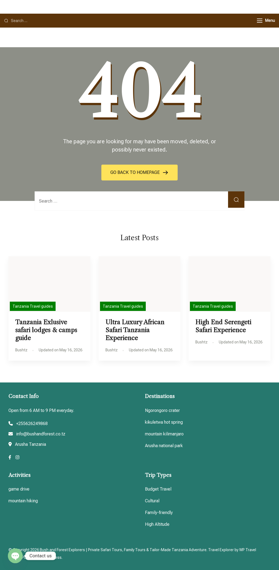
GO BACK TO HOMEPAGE (135, 172)
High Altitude (157, 524)
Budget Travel (158, 489)
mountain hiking (23, 500)
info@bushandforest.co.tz (40, 434)
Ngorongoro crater (162, 410)
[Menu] (259, 21)
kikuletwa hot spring (164, 422)
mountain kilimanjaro (164, 434)
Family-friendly (159, 512)
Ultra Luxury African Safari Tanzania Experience (134, 330)
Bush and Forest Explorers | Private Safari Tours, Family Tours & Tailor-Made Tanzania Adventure (123, 550)
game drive (18, 489)
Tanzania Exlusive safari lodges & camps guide (46, 330)
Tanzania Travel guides (33, 306)
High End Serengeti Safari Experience (223, 326)
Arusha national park (164, 445)
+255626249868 (32, 423)
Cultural (152, 500)
